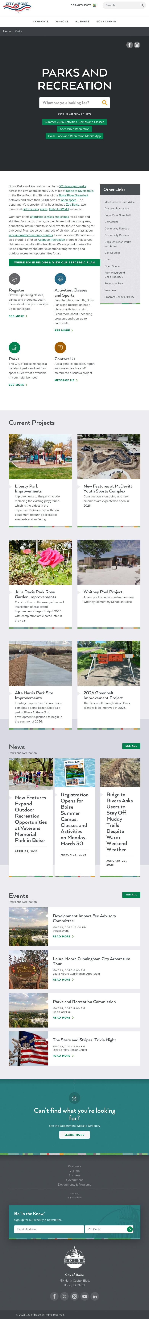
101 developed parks (72, 186)
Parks (14, 358)
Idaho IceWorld (59, 209)
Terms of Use (74, 1197)
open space (69, 200)
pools (44, 209)
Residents (40, 21)
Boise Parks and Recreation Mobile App (74, 136)
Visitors (61, 21)
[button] (105, 103)
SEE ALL (131, 745)
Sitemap (74, 1193)
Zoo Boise (72, 205)
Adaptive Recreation (51, 240)
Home (7, 31)
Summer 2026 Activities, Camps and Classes (74, 122)
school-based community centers (31, 235)
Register (16, 290)
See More (16, 316)
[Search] (124, 5)
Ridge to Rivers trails (79, 191)
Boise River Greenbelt (73, 195)
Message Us (65, 380)
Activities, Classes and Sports (71, 292)
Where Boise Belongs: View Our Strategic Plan (54, 262)
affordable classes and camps (49, 217)
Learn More (75, 1135)
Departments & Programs (74, 1184)
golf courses (31, 209)
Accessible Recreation (74, 129)
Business (82, 21)
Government (107, 21)
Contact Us (65, 358)
